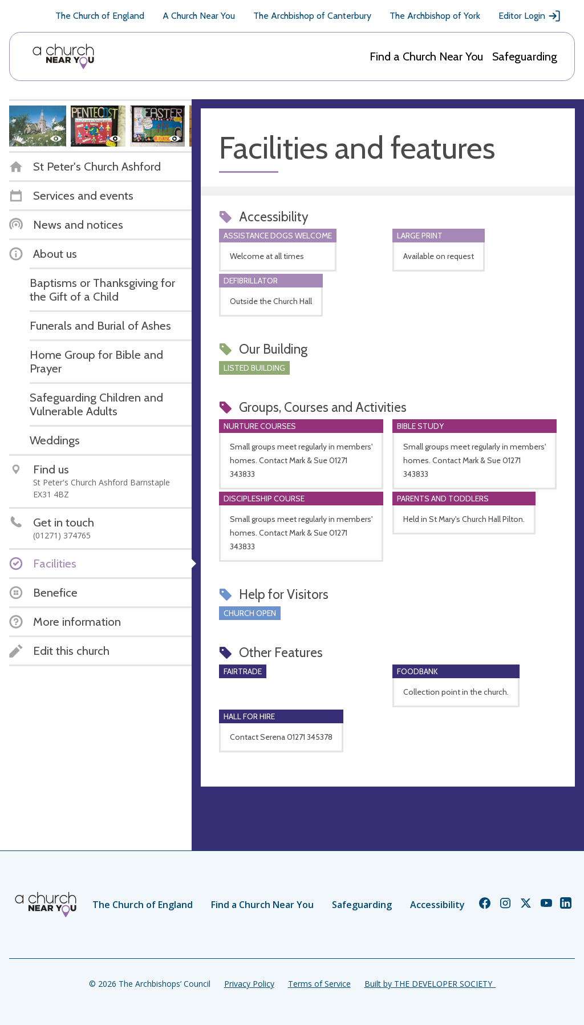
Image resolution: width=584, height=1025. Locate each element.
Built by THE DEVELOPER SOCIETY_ (430, 983)
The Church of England (99, 15)
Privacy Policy (249, 983)
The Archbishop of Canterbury (312, 15)
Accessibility (437, 904)
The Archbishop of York (435, 15)
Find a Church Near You (426, 56)
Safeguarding (524, 56)
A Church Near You (199, 15)
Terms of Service (319, 983)
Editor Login (529, 16)
